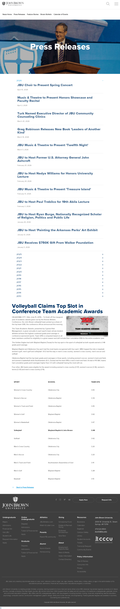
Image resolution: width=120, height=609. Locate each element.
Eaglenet (80, 529)
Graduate (25, 541)
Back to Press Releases (23, 487)
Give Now (62, 536)
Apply (5, 543)
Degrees (24, 524)
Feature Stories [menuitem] (32, 14)
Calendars (81, 525)
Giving (61, 517)
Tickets (79, 543)
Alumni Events (45, 548)
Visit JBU (6, 532)
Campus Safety (82, 532)
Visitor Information (65, 556)
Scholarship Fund (65, 522)
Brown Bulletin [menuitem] (46, 14)
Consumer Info (82, 565)
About (61, 543)
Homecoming (45, 552)
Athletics (44, 517)
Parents (43, 532)
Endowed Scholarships (63, 531)
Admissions (25, 527)
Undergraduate (9, 517)
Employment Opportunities (64, 548)
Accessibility (81, 571)
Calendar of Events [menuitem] (61, 14)
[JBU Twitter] (64, 500)
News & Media (64, 552)
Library (79, 536)
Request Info (107, 500)
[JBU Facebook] (56, 500)
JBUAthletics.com (46, 522)
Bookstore (81, 522)
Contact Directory (65, 559)
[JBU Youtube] (69, 500)
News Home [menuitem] (7, 14)
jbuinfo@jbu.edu (101, 531)
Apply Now (83, 500)
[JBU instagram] (60, 500)
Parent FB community (48, 537)
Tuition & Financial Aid (29, 531)
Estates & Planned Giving (65, 526)
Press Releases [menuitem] (19, 14)
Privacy (79, 568)
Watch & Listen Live (47, 525)
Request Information (10, 539)
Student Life (7, 536)
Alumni (43, 544)
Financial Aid (7, 529)
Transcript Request (84, 546)
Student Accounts (83, 539)
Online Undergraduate (27, 518)
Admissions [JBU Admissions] (7, 525)
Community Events (84, 550)
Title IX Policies (82, 561)
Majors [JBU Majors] (5, 522)
